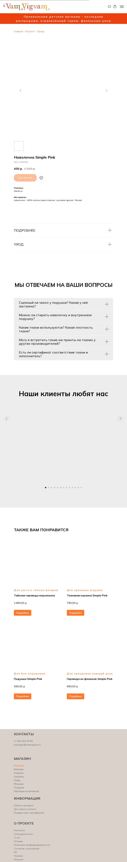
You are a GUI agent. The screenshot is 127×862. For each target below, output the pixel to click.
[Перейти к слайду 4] (54, 487)
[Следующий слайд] (106, 90)
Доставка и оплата (25, 809)
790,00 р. (72, 603)
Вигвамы (19, 769)
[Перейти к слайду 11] (75, 487)
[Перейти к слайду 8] (66, 487)
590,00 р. (19, 686)
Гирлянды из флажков (26, 791)
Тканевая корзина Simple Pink (87, 595)
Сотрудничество (23, 833)
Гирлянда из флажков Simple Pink (89, 679)
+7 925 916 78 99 (23, 741)
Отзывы (18, 841)
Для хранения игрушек (85, 590)
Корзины (19, 776)
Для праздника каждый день (90, 673)
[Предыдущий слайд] (20, 90)
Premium (19, 765)
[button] (109, 6)
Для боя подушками (29, 673)
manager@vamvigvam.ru (27, 744)
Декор (40, 31)
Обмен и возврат (23, 805)
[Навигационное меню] (122, 6)
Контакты (19, 830)
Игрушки (19, 783)
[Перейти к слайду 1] (45, 487)
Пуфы (17, 780)
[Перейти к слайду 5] (57, 487)
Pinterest (18, 859)
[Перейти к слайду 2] (48, 487)
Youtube (18, 855)
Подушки (19, 787)
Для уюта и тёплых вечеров (36, 590)
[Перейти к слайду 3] (51, 487)
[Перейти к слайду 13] (81, 487)
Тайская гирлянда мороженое (34, 595)
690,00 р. (72, 686)
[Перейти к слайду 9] (69, 487)
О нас (17, 837)
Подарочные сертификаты (29, 812)
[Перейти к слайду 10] (72, 487)
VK (15, 852)
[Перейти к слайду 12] (78, 487)
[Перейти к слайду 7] (63, 487)
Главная (18, 31)
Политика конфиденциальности (32, 844)
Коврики (18, 772)
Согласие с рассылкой (26, 848)
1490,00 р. (20, 603)
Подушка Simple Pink (28, 679)
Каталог (30, 31)
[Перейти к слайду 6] (60, 487)
